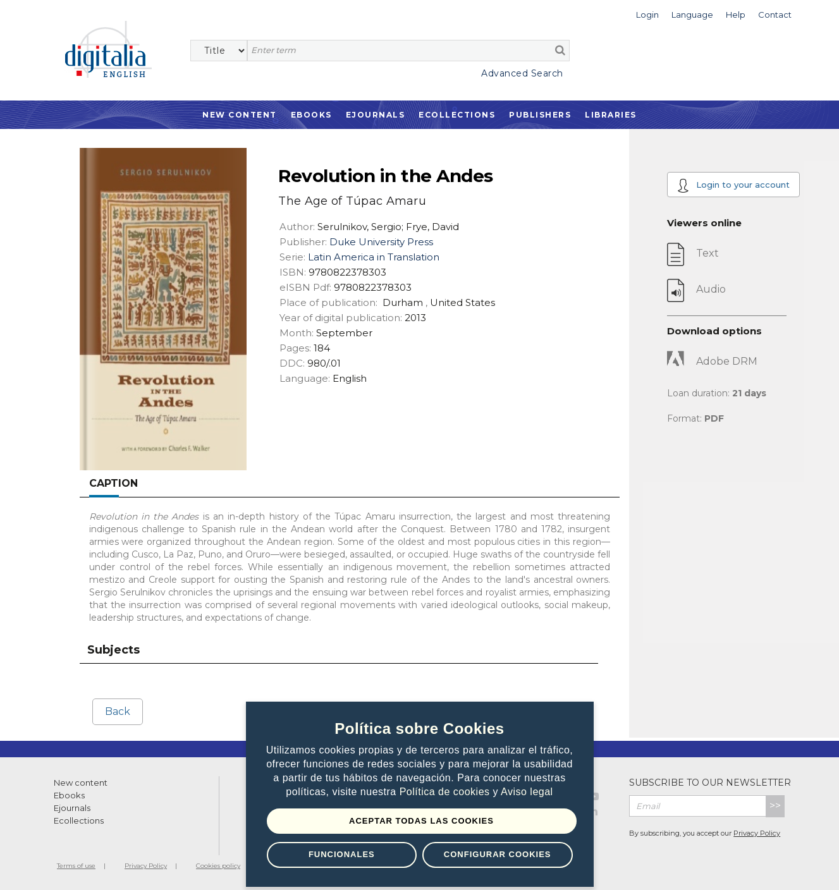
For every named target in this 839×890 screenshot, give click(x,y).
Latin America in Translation (373, 257)
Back (117, 711)
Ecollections (457, 114)
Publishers (540, 114)
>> (775, 806)
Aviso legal (527, 791)
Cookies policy (218, 866)
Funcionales (342, 854)
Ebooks (311, 114)
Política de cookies (446, 791)
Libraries (611, 114)
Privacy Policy (756, 833)
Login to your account (733, 185)
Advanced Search (522, 73)
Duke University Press (381, 242)
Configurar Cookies (497, 854)
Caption (113, 483)
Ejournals (375, 114)
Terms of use (76, 866)
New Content (239, 114)
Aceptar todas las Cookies (421, 821)
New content (80, 782)
